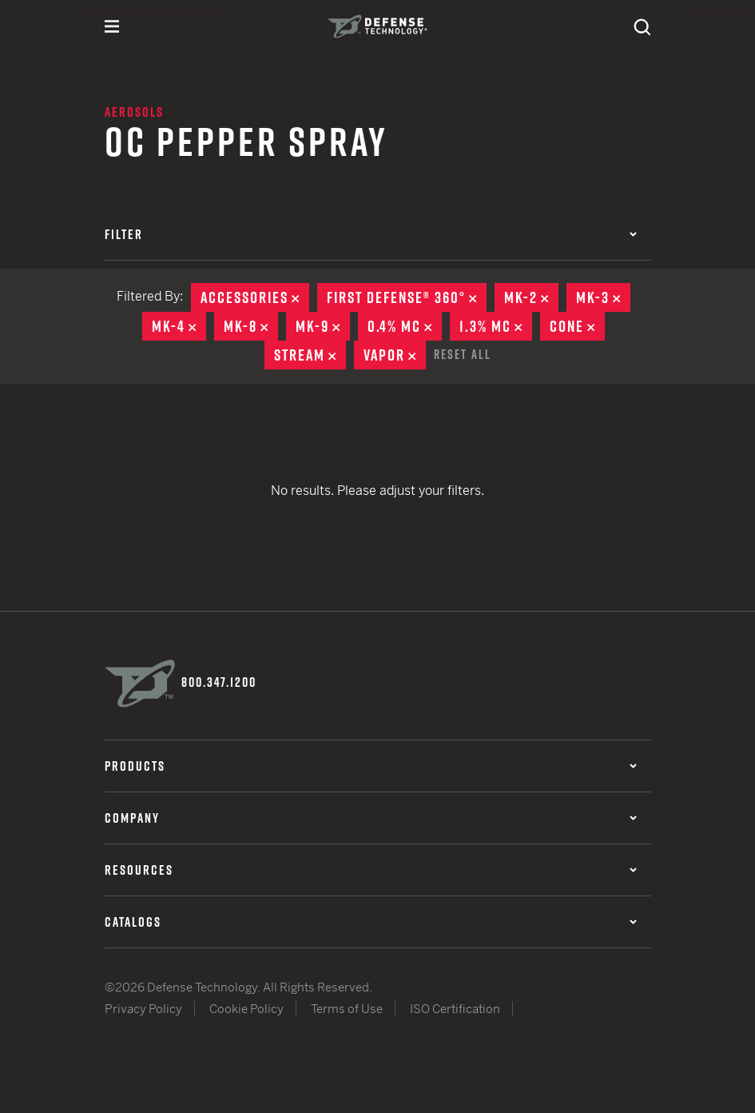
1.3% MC (495, 326)
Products (371, 766)
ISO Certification (455, 1008)
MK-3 (603, 297)
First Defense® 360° (407, 297)
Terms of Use (347, 1008)
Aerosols (134, 112)
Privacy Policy (143, 1008)
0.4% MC (405, 326)
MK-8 (251, 326)
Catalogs (371, 921)
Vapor (395, 355)
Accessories (255, 297)
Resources (371, 870)
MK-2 (531, 297)
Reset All (462, 354)
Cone (577, 326)
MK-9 (323, 326)
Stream (310, 355)
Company (371, 818)
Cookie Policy (246, 1008)
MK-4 (179, 326)
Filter (371, 234)
